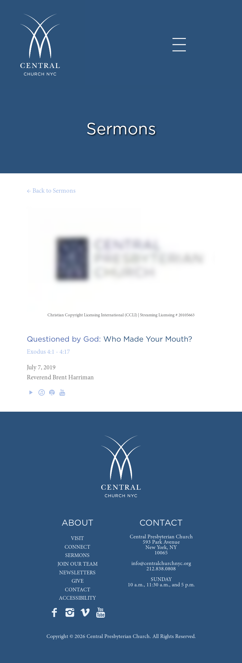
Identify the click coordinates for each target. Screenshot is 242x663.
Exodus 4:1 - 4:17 (48, 352)
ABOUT (78, 523)
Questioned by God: (64, 339)
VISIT (77, 538)
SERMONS (77, 555)
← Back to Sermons (51, 191)
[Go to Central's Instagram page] (70, 614)
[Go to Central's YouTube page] (101, 614)
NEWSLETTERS (77, 573)
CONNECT (77, 547)
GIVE (78, 581)
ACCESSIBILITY (77, 598)
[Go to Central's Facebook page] (55, 614)
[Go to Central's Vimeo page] (86, 614)
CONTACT (77, 590)
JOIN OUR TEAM (77, 564)
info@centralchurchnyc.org (161, 563)
